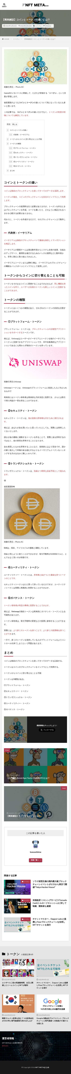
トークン (38, 26)
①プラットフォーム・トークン (22, 148)
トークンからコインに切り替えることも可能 (24, 139)
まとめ (10, 170)
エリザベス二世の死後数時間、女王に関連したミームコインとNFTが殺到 (17, 984)
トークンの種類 (13, 143)
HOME (6, 39)
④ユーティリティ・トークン (21, 161)
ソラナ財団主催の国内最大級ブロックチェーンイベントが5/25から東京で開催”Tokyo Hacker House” (50, 884)
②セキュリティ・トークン (21, 152)
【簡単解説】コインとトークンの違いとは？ (40, 39)
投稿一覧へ (35, 860)
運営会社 (5, 1046)
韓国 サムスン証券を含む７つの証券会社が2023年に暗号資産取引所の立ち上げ (18, 1019)
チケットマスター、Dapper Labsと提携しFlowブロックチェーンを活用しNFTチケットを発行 (49, 922)
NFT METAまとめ (42, 1067)
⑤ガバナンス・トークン (20, 166)
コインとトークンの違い (16, 130)
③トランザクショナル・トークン (23, 157)
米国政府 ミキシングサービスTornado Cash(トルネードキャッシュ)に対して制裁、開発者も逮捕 (50, 903)
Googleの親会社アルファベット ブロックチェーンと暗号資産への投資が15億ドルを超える (52, 1020)
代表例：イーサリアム (19, 134)
